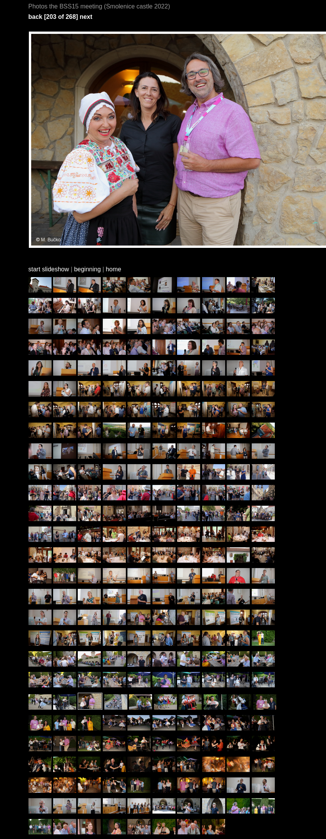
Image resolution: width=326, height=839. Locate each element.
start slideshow (48, 269)
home (113, 269)
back (35, 16)
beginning (87, 269)
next (86, 16)
